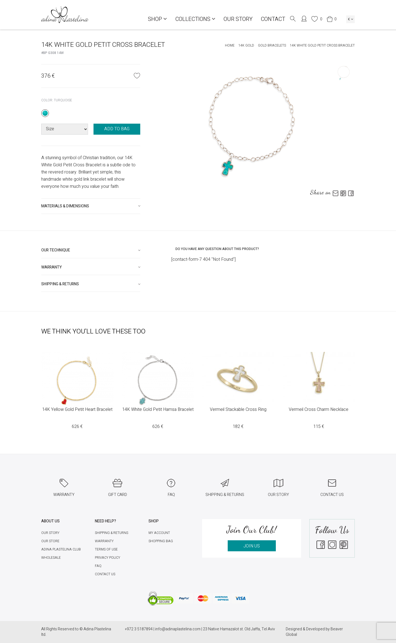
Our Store (50, 541)
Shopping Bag (160, 541)
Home (230, 45)
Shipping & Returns (111, 532)
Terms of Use (106, 549)
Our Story (238, 19)
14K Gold (246, 45)
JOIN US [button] (251, 546)
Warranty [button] (51, 267)
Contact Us (105, 574)
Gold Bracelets (272, 45)
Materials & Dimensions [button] (65, 206)
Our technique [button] (55, 250)
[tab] (90, 206)
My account (159, 532)
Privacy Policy (107, 557)
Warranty (104, 541)
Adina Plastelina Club (61, 549)
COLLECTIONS (195, 19)
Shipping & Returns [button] (60, 284)
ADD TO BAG (117, 129)
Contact (273, 19)
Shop (157, 19)
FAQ (98, 565)
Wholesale (51, 557)
